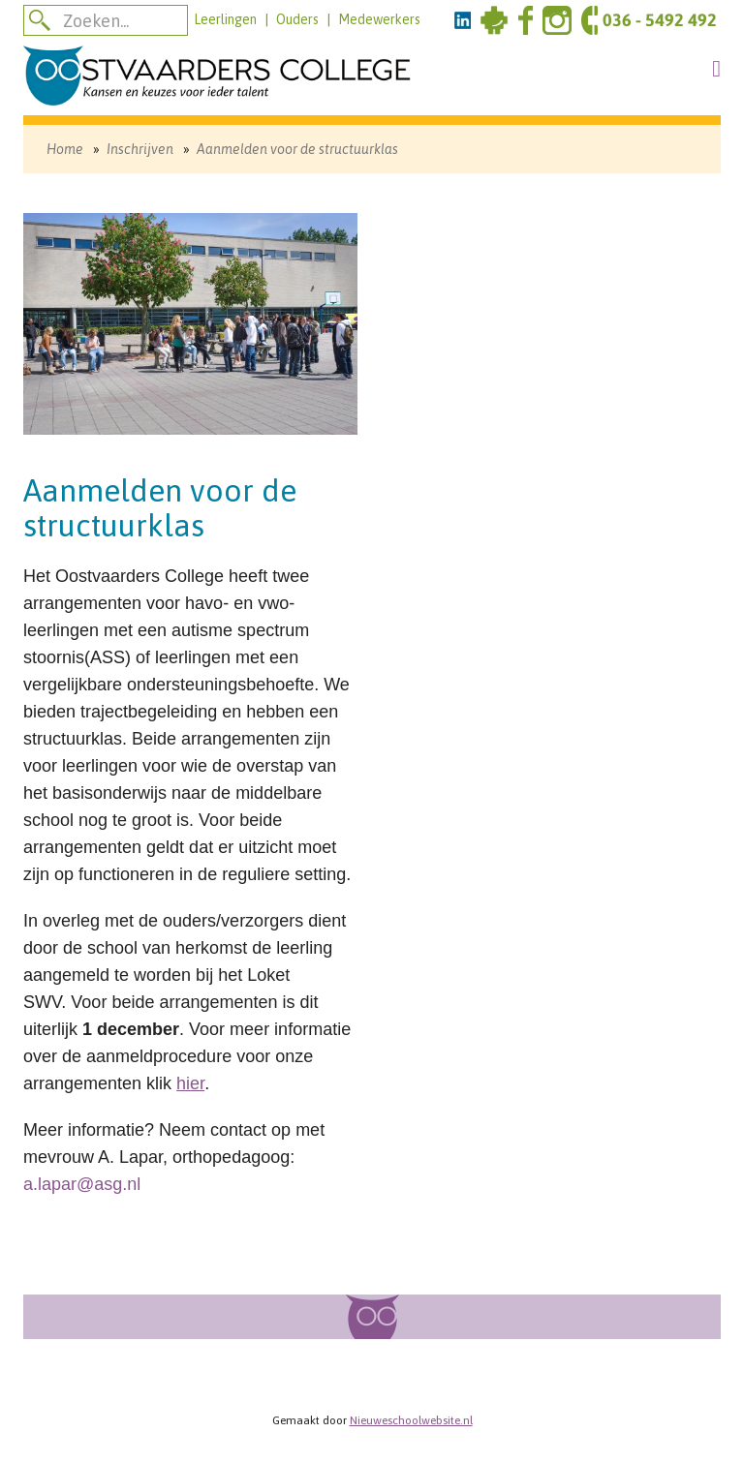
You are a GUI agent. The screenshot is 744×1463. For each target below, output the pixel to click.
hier (190, 1083)
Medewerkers (379, 19)
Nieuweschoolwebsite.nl (411, 1420)
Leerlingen (225, 19)
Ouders (297, 19)
